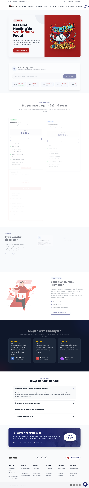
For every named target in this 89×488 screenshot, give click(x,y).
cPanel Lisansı (61, 468)
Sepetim (77, 1)
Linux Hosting (24, 471)
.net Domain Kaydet (11, 473)
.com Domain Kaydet (11, 469)
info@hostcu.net (24, 1)
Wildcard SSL (49, 473)
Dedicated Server (37, 471)
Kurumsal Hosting (25, 475)
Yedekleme (48, 475)
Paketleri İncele (21, 50)
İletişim (72, 475)
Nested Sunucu (37, 475)
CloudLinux (61, 473)
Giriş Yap (85, 6)
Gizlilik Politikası (74, 471)
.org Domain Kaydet (13, 476)
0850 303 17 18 (12, 1)
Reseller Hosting (25, 473)
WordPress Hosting (25, 468)
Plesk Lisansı (61, 471)
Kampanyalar (68, 1)
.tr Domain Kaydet (13, 478)
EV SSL (47, 471)
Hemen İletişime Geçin (69, 437)
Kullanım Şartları (74, 468)
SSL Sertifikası (49, 468)
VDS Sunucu (36, 468)
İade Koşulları (73, 473)
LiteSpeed (60, 475)
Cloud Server (36, 473)
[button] (11, 34)
